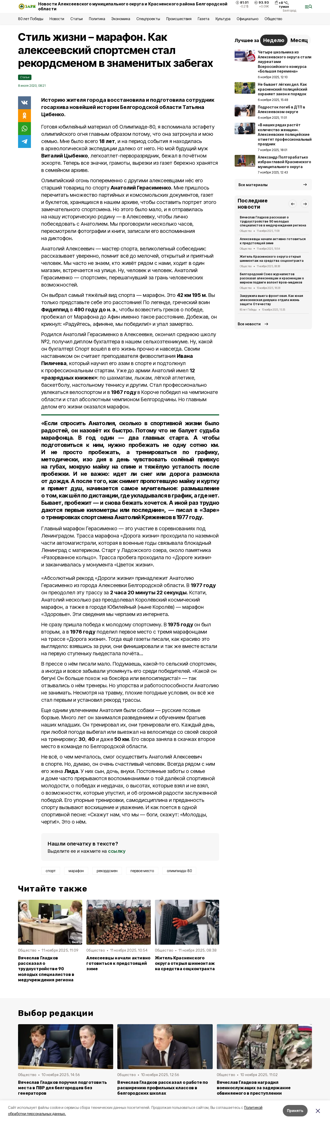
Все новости (249, 324)
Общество (273, 19)
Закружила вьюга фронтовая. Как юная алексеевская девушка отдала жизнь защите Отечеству (271, 300)
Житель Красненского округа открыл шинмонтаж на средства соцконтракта (185, 963)
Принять (295, 1110)
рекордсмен (107, 871)
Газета (203, 19)
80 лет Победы (30, 19)
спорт (51, 871)
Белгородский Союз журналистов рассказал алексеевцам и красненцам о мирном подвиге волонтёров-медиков (272, 278)
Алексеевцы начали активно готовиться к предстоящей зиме (118, 963)
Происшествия (179, 19)
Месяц (299, 40)
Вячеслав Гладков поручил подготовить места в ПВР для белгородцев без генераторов (62, 1088)
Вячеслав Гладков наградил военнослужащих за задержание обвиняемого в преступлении (254, 1088)
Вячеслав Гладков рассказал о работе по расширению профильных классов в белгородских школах (162, 1088)
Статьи (76, 19)
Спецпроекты (148, 19)
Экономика (120, 19)
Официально (247, 19)
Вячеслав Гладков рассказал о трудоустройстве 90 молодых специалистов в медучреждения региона (46, 969)
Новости (57, 19)
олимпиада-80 (179, 871)
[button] (292, 204)
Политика (97, 19)
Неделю (273, 40)
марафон (76, 871)
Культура (223, 19)
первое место (142, 871)
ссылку (117, 851)
